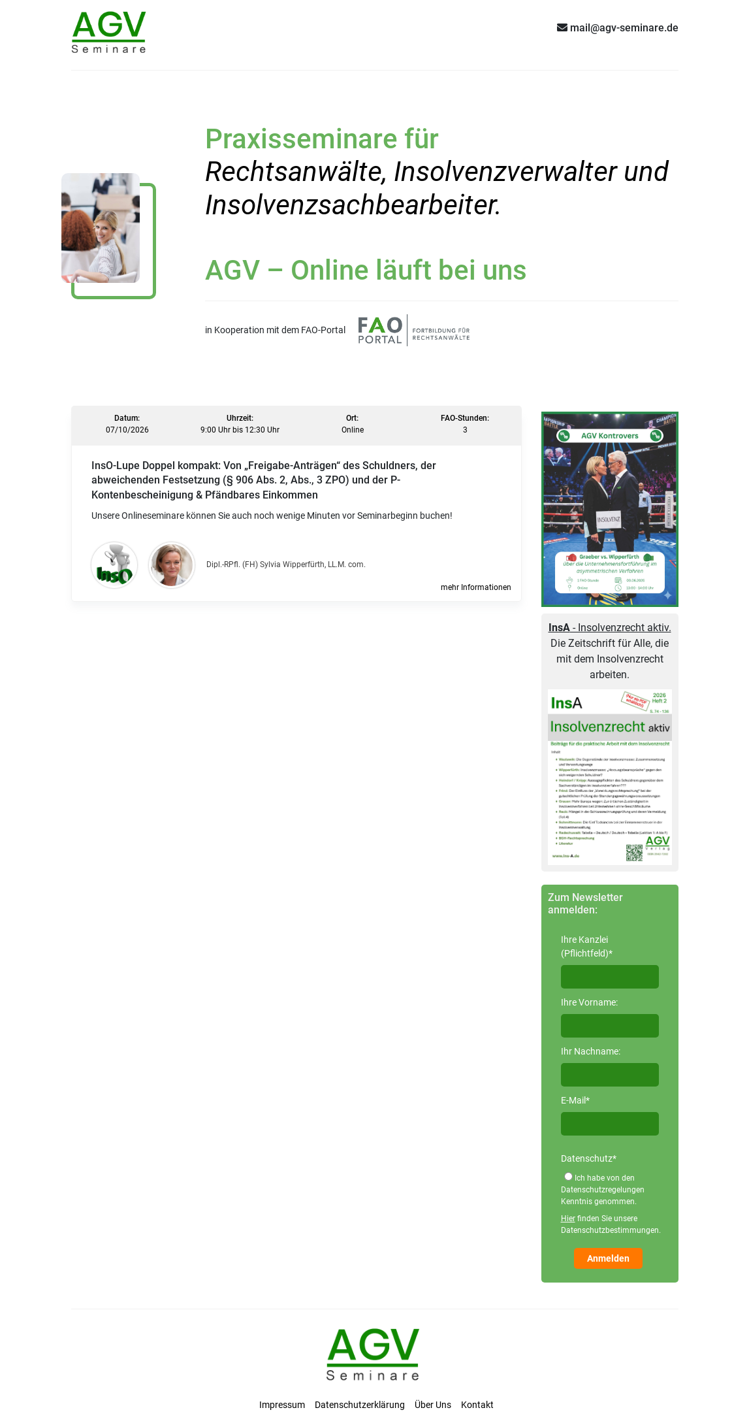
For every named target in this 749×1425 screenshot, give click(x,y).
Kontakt (477, 1405)
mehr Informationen (476, 587)
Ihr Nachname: (590, 1051)
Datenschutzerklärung (360, 1405)
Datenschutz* (588, 1158)
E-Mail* (575, 1100)
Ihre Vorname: (589, 1002)
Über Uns (433, 1405)
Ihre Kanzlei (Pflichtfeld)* (587, 946)
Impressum (282, 1405)
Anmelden (608, 1258)
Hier (568, 1218)
